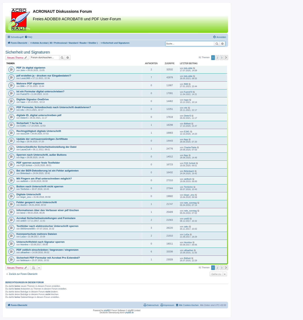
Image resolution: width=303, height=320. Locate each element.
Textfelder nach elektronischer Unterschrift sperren (47, 226)
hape (22, 102)
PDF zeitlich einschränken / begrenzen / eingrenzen (47, 249)
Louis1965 (25, 78)
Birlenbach (25, 173)
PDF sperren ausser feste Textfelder (38, 162)
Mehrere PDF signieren (30, 83)
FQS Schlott (26, 165)
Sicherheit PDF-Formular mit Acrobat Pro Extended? (48, 257)
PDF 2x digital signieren (30, 67)
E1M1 (23, 126)
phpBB (107, 310)
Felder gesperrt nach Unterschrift (36, 202)
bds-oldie (188, 68)
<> (64, 43)
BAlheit (187, 123)
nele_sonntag (190, 203)
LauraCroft (25, 149)
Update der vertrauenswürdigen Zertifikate (42, 139)
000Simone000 (27, 228)
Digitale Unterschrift (28, 194)
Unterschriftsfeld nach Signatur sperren (40, 241)
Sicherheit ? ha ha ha (29, 123)
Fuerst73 (24, 94)
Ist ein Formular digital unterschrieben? (40, 91)
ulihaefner (25, 252)
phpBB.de (129, 313)
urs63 (23, 221)
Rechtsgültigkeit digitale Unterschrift (38, 131)
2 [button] (217, 57)
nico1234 (24, 133)
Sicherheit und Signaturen (27, 52)
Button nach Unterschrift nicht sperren (39, 186)
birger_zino (25, 197)
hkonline (24, 244)
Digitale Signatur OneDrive (32, 99)
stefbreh (24, 181)
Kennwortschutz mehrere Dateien (36, 234)
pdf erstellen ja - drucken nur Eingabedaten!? (43, 75)
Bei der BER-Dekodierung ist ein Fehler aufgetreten (47, 170)
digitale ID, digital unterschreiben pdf (38, 115)
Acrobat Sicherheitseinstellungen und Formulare (46, 218)
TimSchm (24, 189)
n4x (22, 110)
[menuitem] (28, 37)
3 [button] (221, 57)
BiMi (22, 86)
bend (22, 213)
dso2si (23, 205)
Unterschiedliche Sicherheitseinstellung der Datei (46, 146)
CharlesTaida (190, 147)
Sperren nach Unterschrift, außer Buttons (41, 154)
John (22, 70)
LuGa (23, 236)
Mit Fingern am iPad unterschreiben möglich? (44, 178)
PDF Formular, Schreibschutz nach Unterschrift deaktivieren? (53, 107)
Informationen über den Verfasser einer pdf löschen (47, 210)
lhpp (22, 141)
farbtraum (25, 260)
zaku (186, 226)
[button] (226, 57)
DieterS (24, 118)
